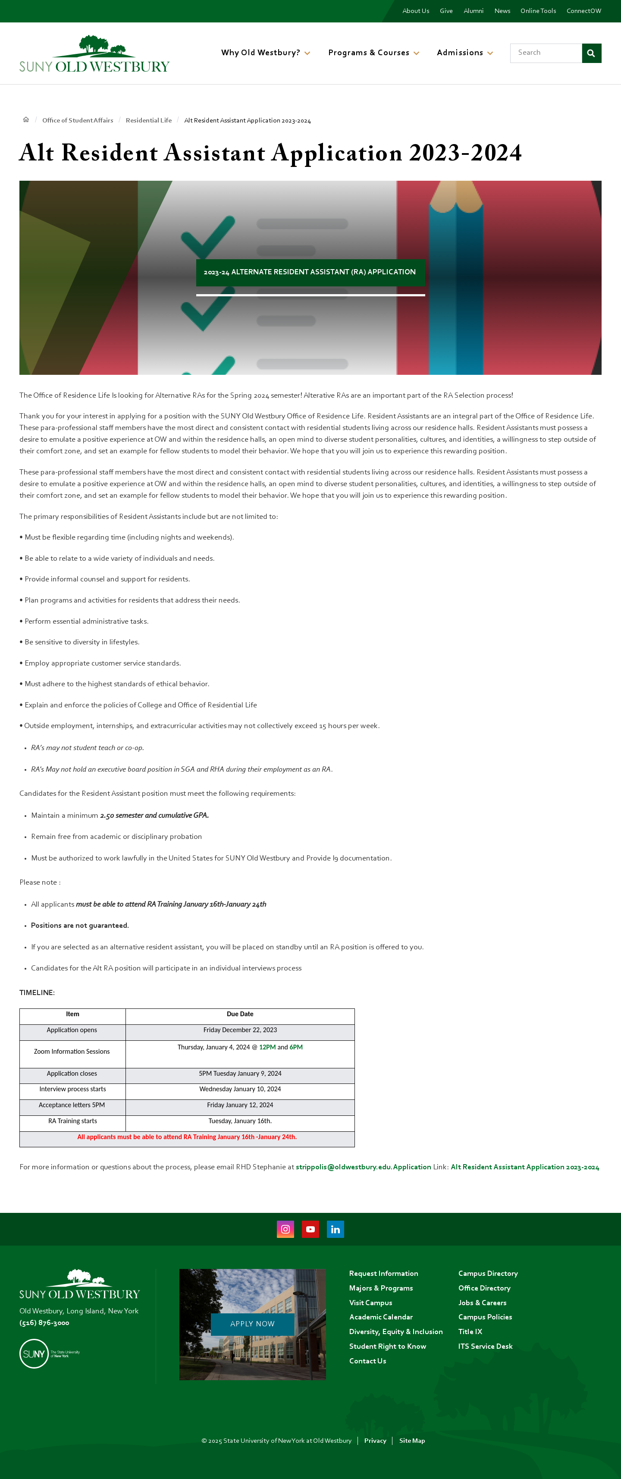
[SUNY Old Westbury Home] (94, 53)
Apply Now (252, 1324)
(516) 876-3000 (44, 1323)
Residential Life (149, 120)
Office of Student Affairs (77, 120)
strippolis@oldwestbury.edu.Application (363, 1167)
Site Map (412, 1441)
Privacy (375, 1441)
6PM (296, 1047)
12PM (268, 1047)
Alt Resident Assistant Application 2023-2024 (526, 1167)
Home (25, 120)
